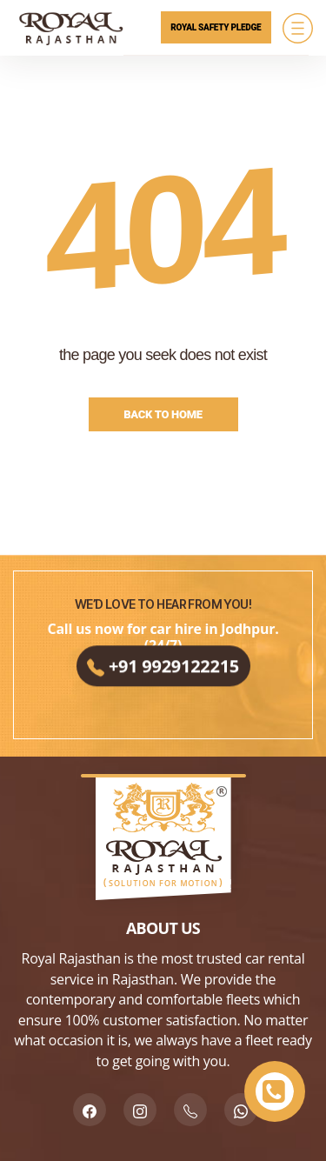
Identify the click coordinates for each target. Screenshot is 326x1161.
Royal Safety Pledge (215, 27)
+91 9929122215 (163, 675)
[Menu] (297, 28)
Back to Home (163, 414)
